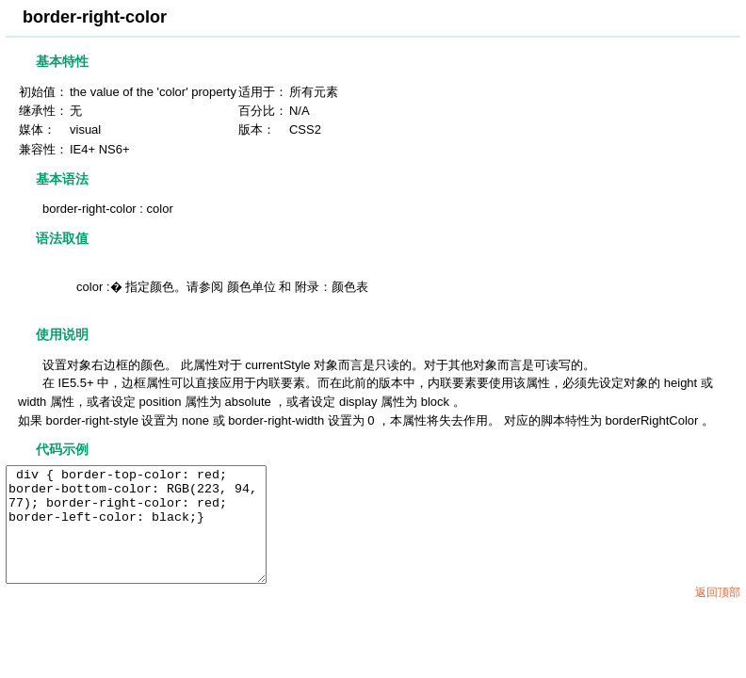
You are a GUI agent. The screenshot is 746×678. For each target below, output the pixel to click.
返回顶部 (717, 615)
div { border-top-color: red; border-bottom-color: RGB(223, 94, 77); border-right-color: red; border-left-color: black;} (151, 535)
